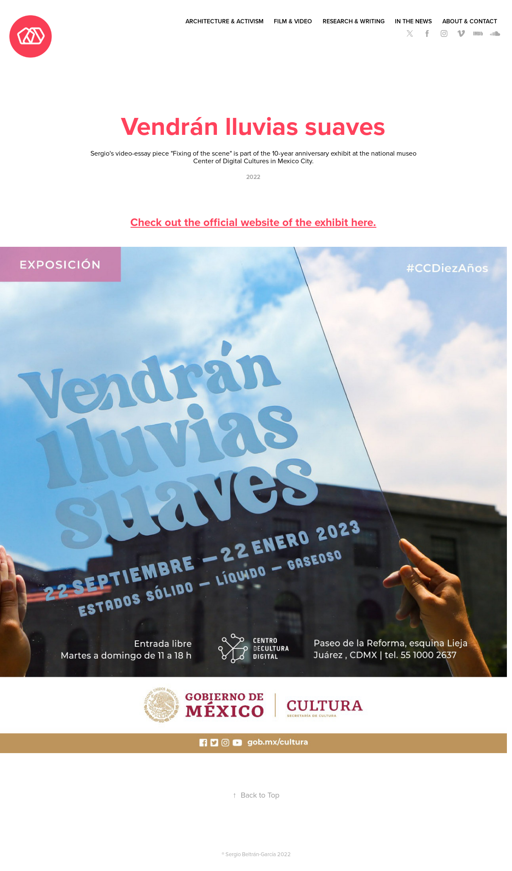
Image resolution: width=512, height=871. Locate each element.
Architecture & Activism (225, 21)
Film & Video (293, 21)
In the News (413, 21)
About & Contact (469, 21)
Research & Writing (354, 21)
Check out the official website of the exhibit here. (253, 222)
